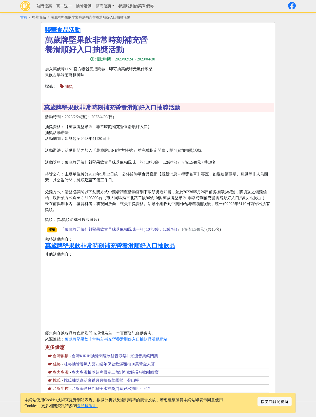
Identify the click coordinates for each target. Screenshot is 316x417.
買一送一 (64, 6)
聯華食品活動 (62, 30)
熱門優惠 (44, 6)
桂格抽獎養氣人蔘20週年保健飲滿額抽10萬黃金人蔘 (109, 364)
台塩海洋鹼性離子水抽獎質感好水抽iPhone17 (111, 388)
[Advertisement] (216, 60)
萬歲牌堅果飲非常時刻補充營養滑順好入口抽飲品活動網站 (116, 339)
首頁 (23, 17)
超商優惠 (103, 6)
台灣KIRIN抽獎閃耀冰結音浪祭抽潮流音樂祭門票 (115, 356)
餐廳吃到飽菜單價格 (136, 6)
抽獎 (66, 86)
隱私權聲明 (87, 406)
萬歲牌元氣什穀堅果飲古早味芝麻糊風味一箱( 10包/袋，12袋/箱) (121, 229)
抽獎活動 (84, 6)
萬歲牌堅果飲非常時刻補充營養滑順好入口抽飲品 (110, 246)
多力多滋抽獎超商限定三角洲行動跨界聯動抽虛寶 (115, 372)
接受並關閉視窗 (274, 401)
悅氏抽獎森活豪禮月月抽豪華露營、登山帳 (101, 380)
